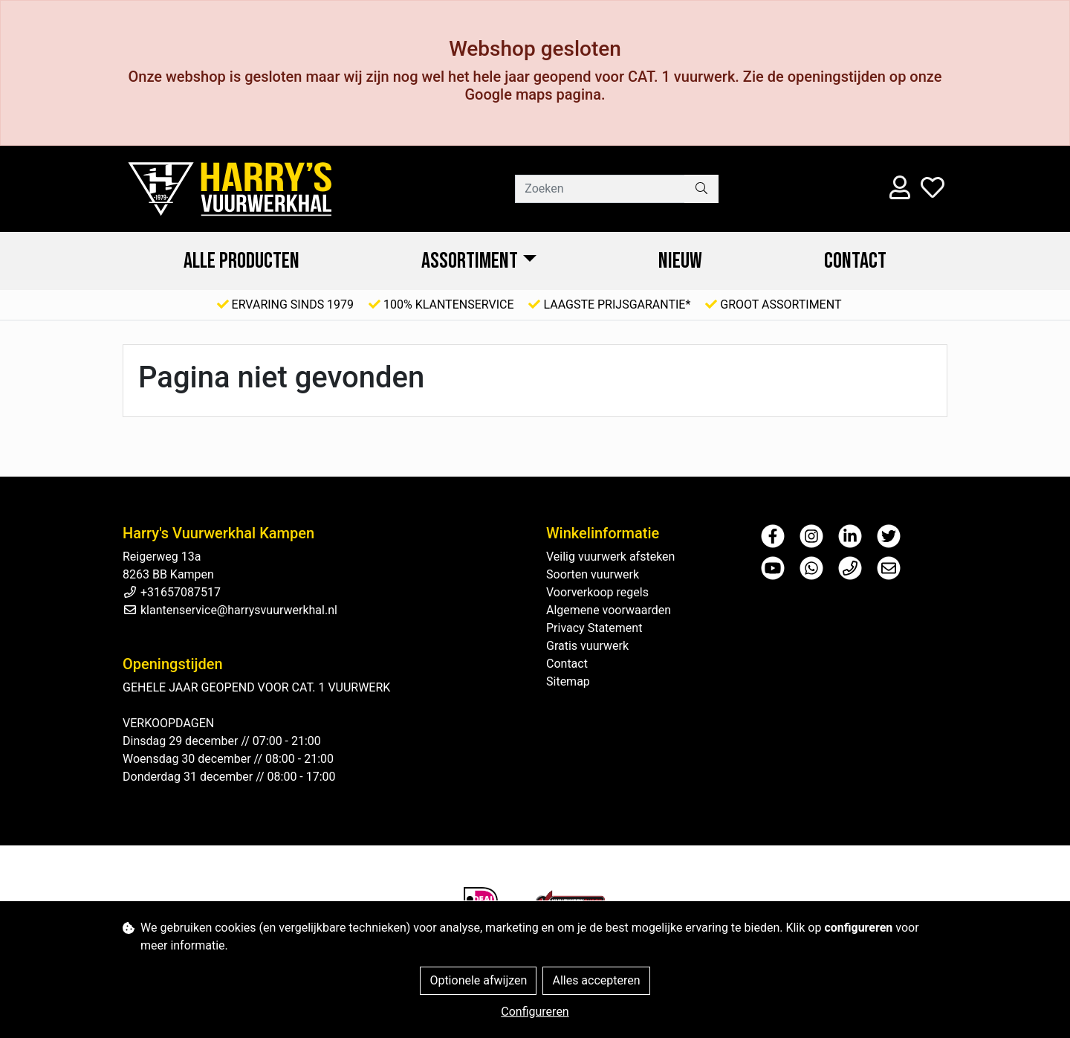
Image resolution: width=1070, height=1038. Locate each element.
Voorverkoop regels (597, 592)
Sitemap (568, 681)
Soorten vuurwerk (592, 574)
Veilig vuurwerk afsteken (610, 556)
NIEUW (680, 261)
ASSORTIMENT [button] (469, 261)
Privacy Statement (594, 628)
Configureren (534, 1012)
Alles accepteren (596, 980)
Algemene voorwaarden (608, 610)
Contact (855, 261)
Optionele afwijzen (478, 980)
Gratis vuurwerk (587, 646)
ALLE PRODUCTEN (241, 261)
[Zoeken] (600, 189)
